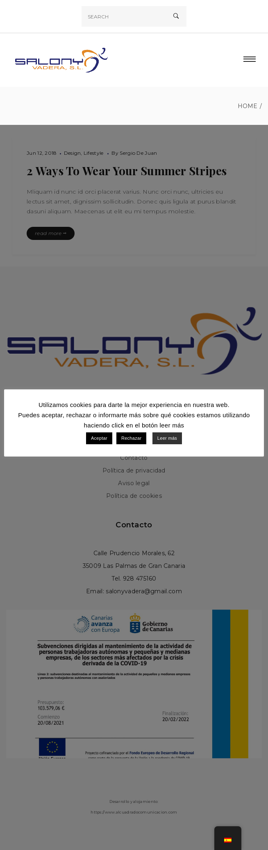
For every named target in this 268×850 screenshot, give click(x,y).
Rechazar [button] (131, 438)
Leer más (167, 438)
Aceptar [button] (99, 438)
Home (248, 106)
